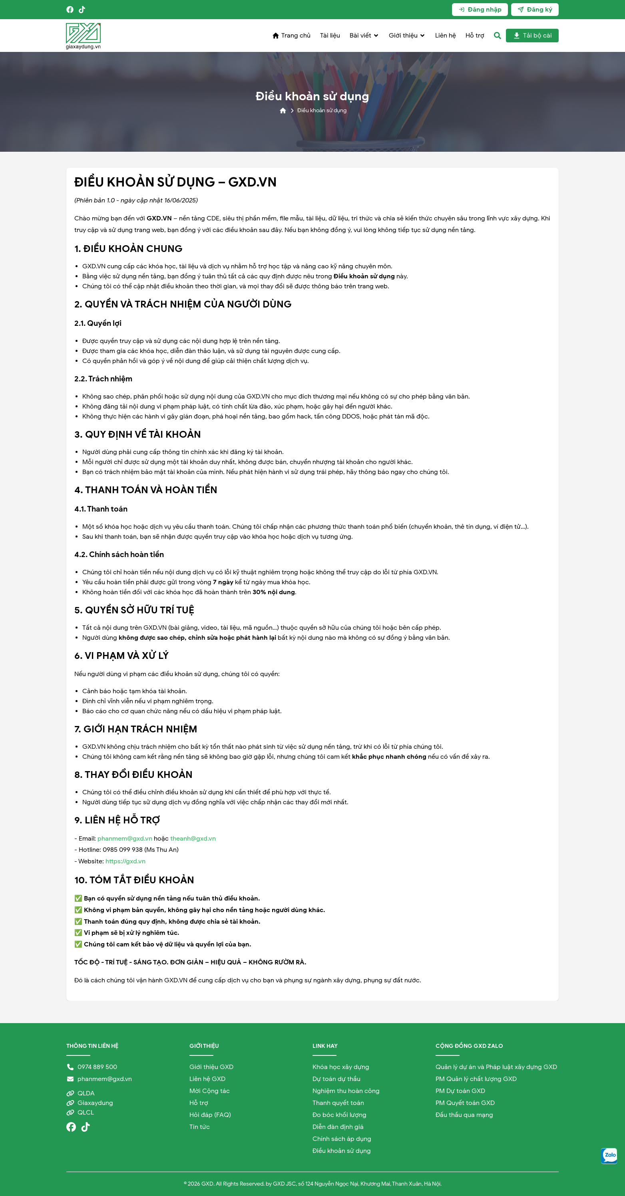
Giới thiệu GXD (211, 1067)
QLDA (80, 1093)
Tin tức (199, 1127)
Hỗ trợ (475, 36)
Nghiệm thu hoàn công (346, 1091)
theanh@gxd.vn (193, 839)
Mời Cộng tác (209, 1091)
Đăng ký (535, 10)
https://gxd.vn (125, 861)
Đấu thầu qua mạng (464, 1115)
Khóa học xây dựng (340, 1067)
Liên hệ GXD (207, 1079)
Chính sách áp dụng (341, 1139)
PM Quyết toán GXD (465, 1103)
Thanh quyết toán (338, 1103)
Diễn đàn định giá (338, 1127)
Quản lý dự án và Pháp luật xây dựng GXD (496, 1067)
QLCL (80, 1113)
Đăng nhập (480, 10)
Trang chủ (291, 36)
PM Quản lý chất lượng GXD (476, 1079)
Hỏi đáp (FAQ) (210, 1115)
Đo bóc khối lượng (339, 1115)
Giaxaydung (89, 1103)
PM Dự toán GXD (460, 1091)
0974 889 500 (91, 1067)
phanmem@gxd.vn (125, 839)
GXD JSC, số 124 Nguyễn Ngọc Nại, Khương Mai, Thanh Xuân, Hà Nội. (357, 1183)
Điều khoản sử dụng (341, 1151)
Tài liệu (330, 36)
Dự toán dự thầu (336, 1079)
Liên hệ (445, 36)
